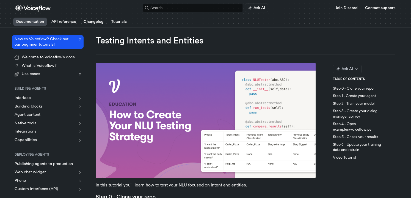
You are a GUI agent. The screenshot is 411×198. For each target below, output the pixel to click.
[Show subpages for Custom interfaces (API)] (80, 189)
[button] (206, 120)
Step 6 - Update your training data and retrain (357, 147)
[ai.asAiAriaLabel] (256, 8)
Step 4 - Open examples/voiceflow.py (352, 126)
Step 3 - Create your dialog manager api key (355, 114)
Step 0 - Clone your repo (353, 88)
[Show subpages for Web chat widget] (80, 172)
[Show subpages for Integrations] (80, 132)
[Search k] (192, 8)
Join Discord (347, 8)
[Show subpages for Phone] (80, 181)
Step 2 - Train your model (353, 104)
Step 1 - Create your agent (354, 96)
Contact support (380, 8)
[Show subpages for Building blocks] (80, 107)
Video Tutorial (344, 158)
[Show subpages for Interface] (80, 98)
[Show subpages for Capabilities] (80, 140)
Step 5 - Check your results (355, 137)
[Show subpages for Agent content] (80, 115)
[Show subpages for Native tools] (80, 123)
